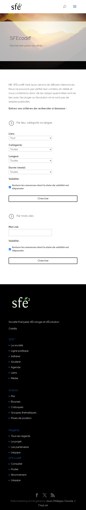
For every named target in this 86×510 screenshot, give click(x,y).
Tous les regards (20, 436)
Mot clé (13, 226)
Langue (13, 156)
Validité (14, 178)
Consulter (16, 463)
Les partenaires (20, 447)
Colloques (17, 407)
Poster (14, 469)
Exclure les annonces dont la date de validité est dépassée (40, 187)
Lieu (11, 133)
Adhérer (15, 356)
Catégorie (15, 145)
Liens (14, 372)
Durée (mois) (17, 167)
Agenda (15, 367)
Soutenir (16, 361)
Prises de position (21, 418)
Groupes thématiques (23, 412)
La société (17, 345)
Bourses (15, 401)
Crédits (13, 328)
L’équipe (16, 452)
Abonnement (18, 474)
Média (14, 378)
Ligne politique (20, 350)
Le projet (16, 441)
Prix (13, 396)
